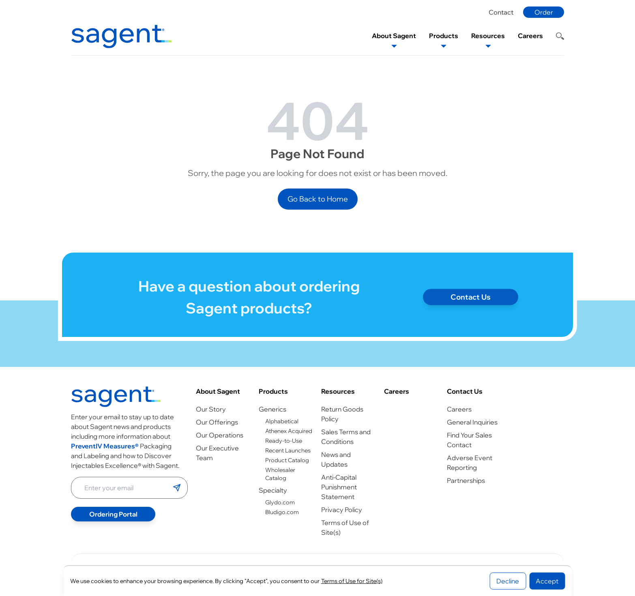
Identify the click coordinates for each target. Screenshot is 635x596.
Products (273, 391)
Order (543, 12)
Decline (507, 581)
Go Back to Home (317, 199)
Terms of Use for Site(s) (351, 581)
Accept (547, 581)
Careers (396, 391)
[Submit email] (177, 488)
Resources (338, 391)
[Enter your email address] (122, 488)
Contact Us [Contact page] (471, 299)
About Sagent (218, 391)
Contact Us (465, 391)
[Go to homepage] (116, 396)
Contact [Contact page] (501, 12)
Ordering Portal (113, 514)
